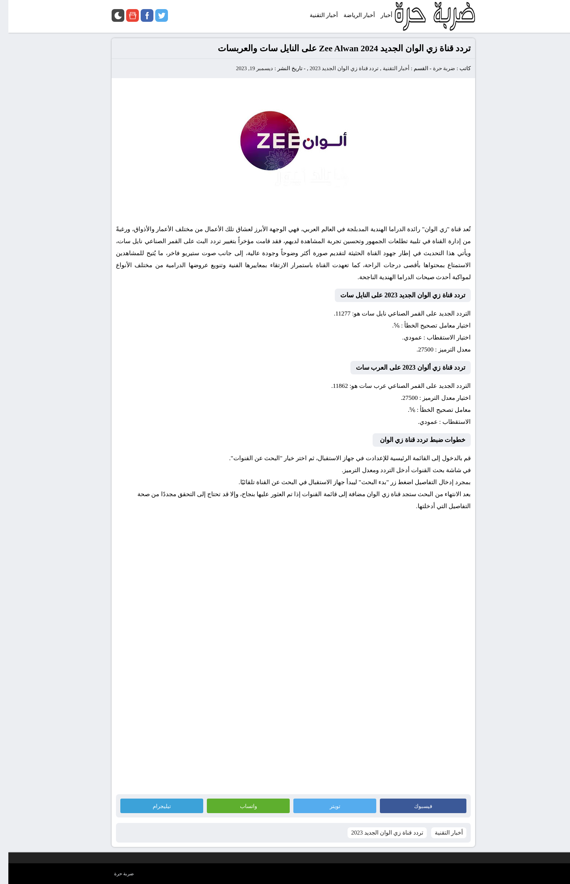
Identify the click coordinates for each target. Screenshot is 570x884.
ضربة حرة (435, 68)
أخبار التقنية (387, 68)
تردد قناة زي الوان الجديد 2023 (335, 68)
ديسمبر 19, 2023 (246, 68)
